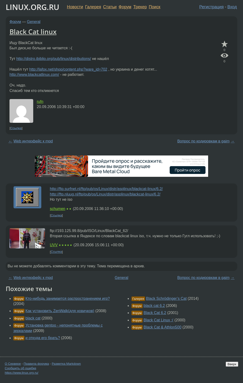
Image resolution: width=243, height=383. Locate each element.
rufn (40, 102)
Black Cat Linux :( (158, 320)
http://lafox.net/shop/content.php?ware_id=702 (68, 69)
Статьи (110, 7)
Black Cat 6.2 (155, 313)
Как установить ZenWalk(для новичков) (59, 311)
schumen (57, 209)
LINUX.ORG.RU (32, 7)
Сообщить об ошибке (20, 368)
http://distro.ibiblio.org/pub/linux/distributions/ (53, 59)
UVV (54, 245)
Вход (232, 7)
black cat (32, 318)
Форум (125, 7)
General (34, 22)
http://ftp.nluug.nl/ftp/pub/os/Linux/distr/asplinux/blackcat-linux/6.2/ (105, 194)
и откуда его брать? (42, 338)
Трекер (140, 7)
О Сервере (13, 363)
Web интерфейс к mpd (33, 141)
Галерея (93, 7)
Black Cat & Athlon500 (162, 327)
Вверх (232, 364)
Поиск (154, 7)
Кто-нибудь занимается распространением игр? (67, 298)
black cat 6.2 (154, 306)
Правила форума (36, 363)
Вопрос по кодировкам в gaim (203, 141)
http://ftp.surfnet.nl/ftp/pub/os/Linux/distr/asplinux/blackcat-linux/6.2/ (106, 189)
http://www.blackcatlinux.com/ (34, 75)
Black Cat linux (32, 31)
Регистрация (211, 7)
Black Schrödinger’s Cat (166, 298)
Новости (75, 7)
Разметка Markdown (66, 363)
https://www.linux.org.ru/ (21, 372)
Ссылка (16, 128)
